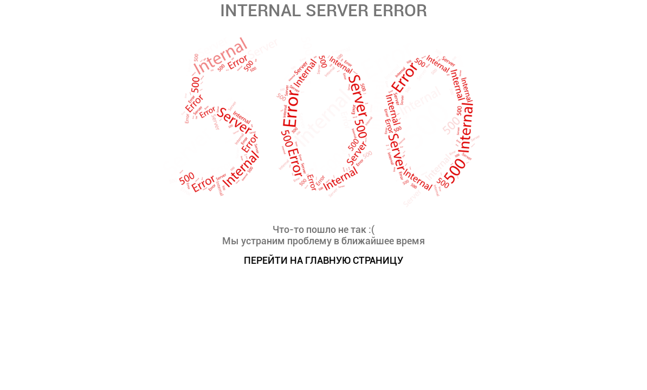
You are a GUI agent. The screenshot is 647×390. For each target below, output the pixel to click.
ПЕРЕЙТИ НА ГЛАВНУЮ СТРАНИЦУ (323, 260)
